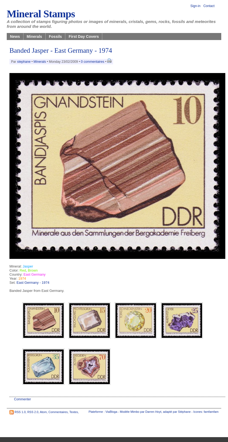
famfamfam (211, 411)
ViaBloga (111, 411)
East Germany (34, 274)
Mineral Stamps (41, 13)
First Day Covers (84, 36)
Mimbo (134, 411)
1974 (22, 278)
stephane (23, 62)
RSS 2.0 (32, 411)
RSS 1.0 (20, 411)
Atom (43, 411)
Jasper (28, 266)
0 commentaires (93, 62)
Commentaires (58, 411)
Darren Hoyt (153, 411)
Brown (33, 270)
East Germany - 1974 (32, 283)
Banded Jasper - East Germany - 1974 (60, 50)
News (15, 36)
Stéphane (184, 411)
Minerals (34, 36)
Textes (73, 411)
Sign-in (195, 6)
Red (23, 270)
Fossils (55, 36)
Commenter (22, 399)
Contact (209, 6)
